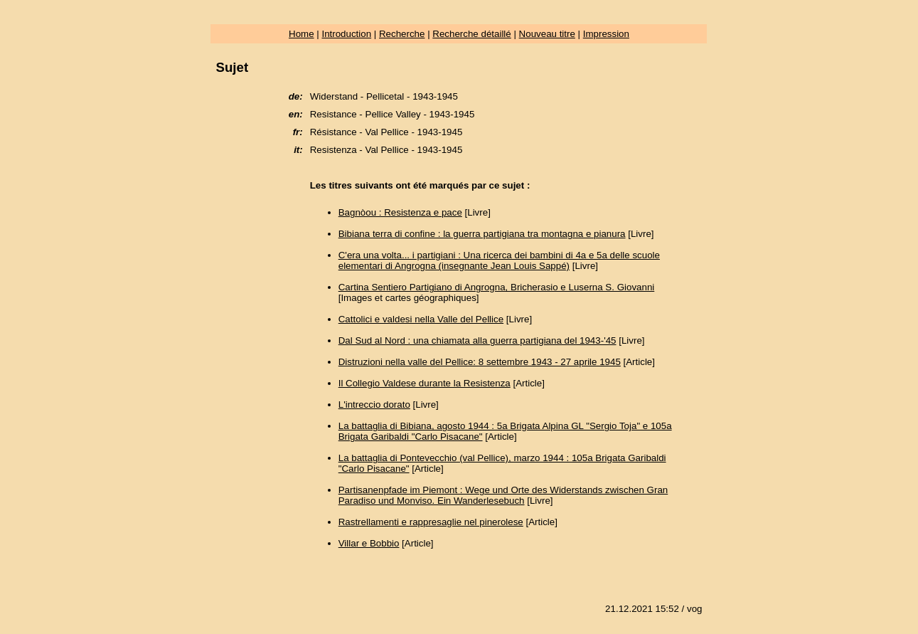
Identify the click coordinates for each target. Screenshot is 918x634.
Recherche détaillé (471, 33)
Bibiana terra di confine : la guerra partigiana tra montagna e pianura (482, 233)
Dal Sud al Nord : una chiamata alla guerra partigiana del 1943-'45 (477, 340)
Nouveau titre (547, 33)
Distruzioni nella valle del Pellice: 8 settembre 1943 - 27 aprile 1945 (479, 361)
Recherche (402, 33)
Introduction (346, 33)
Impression (606, 33)
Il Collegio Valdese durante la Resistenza (424, 383)
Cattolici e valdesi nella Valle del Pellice (420, 319)
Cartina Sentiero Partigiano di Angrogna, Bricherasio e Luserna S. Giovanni (496, 287)
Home (301, 33)
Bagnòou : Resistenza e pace (400, 212)
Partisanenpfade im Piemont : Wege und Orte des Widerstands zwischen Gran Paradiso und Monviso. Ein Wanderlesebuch (503, 495)
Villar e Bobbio (369, 543)
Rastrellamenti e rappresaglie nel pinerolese (430, 522)
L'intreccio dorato (374, 404)
